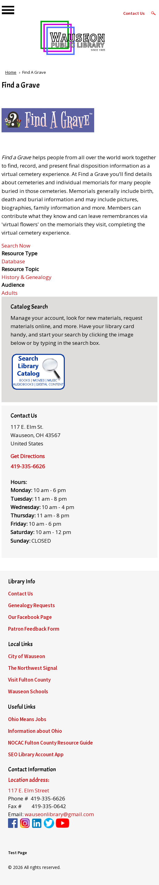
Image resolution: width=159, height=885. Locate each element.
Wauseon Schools (28, 691)
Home (10, 72)
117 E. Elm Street (28, 790)
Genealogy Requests (31, 605)
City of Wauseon (26, 656)
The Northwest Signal (32, 668)
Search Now (16, 245)
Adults (10, 292)
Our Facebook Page (30, 617)
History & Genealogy (27, 277)
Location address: (28, 780)
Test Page (17, 852)
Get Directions (27, 456)
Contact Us (134, 13)
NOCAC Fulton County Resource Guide (50, 742)
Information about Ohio (35, 731)
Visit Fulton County (29, 679)
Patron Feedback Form (33, 628)
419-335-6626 (27, 466)
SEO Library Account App (36, 754)
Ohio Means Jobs (27, 719)
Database (13, 261)
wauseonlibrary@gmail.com (59, 814)
